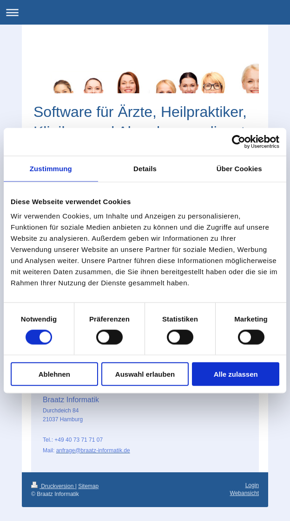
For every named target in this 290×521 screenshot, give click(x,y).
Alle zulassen (236, 374)
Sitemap (88, 486)
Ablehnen (54, 374)
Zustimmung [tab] (51, 168)
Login (252, 485)
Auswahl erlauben (145, 374)
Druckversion (53, 486)
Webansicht (244, 493)
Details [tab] (145, 168)
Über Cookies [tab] (239, 168)
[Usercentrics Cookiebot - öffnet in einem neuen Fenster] (238, 141)
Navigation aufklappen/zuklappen (145, 12)
